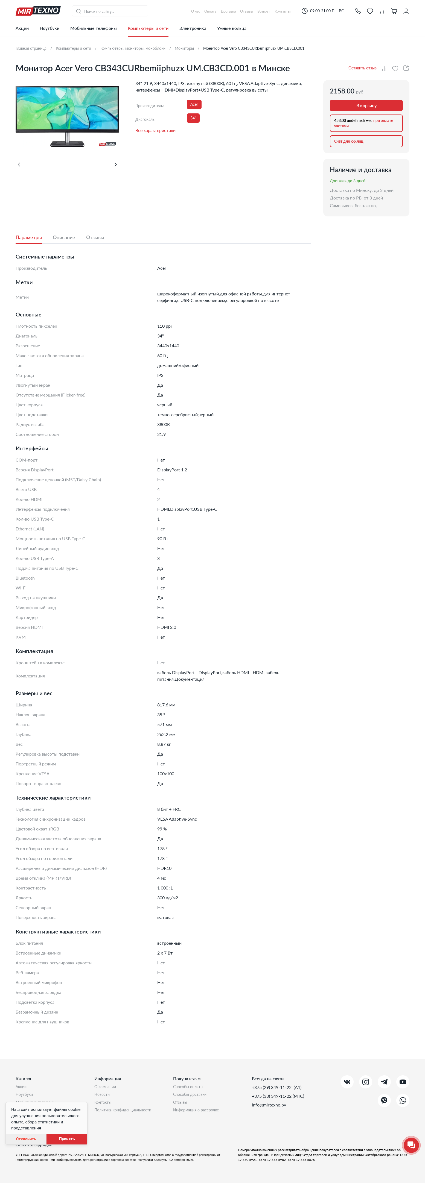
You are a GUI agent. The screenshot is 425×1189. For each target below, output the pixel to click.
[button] (358, 10)
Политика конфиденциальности (126, 1113)
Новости (103, 1096)
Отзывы (181, 1104)
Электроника (192, 28)
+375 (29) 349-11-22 (272, 1087)
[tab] (34, 237)
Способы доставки (192, 1096)
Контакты (104, 1104)
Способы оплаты (190, 1087)
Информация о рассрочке (199, 1113)
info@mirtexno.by (269, 1104)
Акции (22, 28)
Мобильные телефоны (93, 28)
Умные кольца (231, 28)
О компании (106, 1087)
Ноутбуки (49, 28)
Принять (67, 1139)
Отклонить (26, 1139)
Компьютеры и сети (148, 28)
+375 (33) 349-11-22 (272, 1096)
